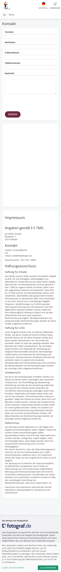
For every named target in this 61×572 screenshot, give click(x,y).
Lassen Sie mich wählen (13, 567)
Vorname (9, 32)
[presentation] (26, 101)
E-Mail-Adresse (12, 52)
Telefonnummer (12, 63)
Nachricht (9, 73)
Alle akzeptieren (48, 568)
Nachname (10, 42)
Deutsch (43, 5)
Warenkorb (55, 5)
